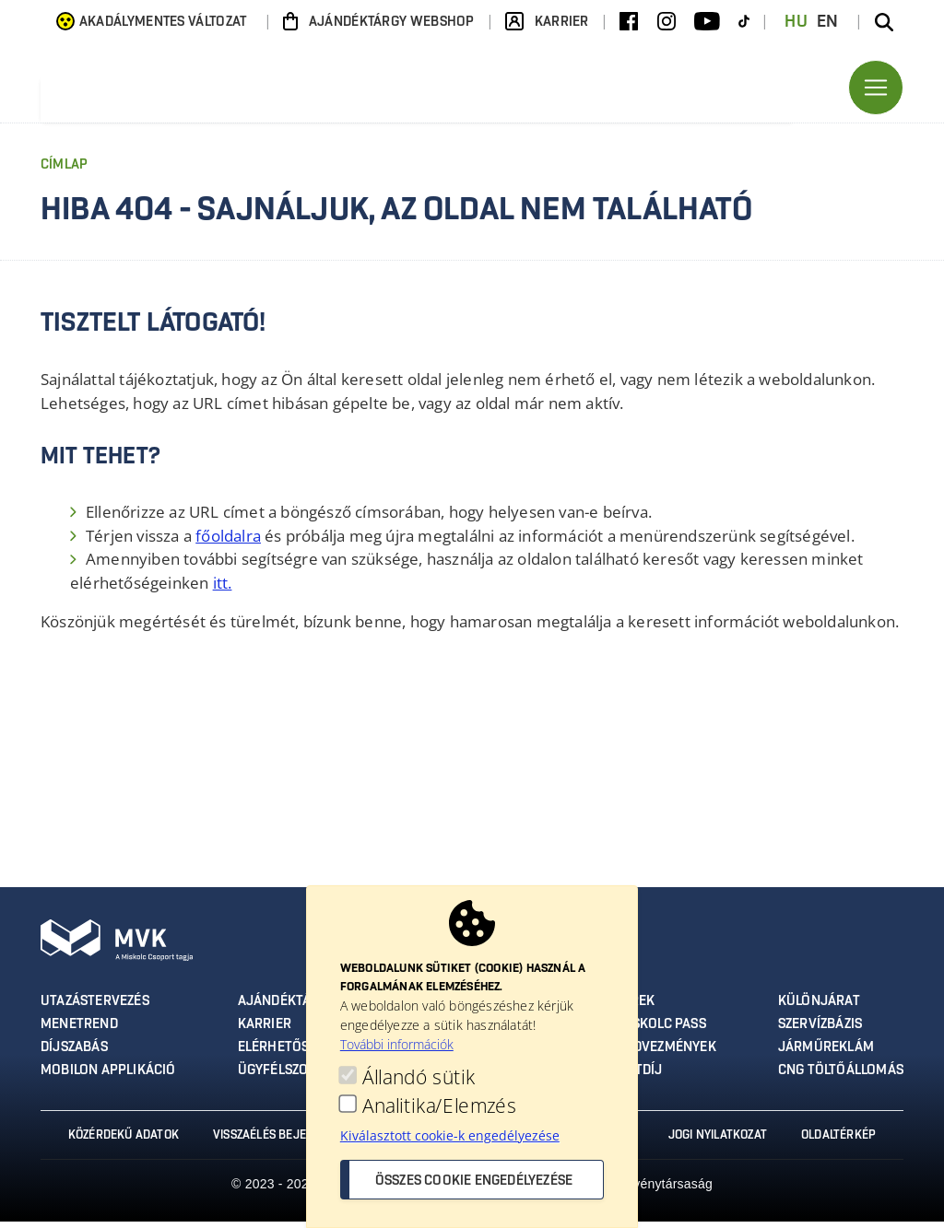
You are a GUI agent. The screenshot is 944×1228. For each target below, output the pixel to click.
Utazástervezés (94, 1008)
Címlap (64, 172)
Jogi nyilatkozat (721, 1141)
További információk (397, 1044)
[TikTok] (744, 22)
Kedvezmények (667, 1054)
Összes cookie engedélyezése (473, 1181)
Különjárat (820, 1008)
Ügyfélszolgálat (295, 1077)
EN (828, 22)
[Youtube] (707, 22)
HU (796, 22)
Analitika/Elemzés (439, 1106)
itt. (222, 590)
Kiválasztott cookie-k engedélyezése (450, 1135)
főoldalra (228, 543)
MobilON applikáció (108, 1077)
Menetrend (79, 1031)
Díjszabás (74, 1054)
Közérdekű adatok (116, 1141)
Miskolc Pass (662, 1031)
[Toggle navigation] (875, 91)
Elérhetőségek (290, 1054)
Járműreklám (827, 1054)
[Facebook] (628, 22)
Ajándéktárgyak (295, 1008)
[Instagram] (666, 22)
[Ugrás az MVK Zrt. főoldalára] (225, 91)
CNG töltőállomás (841, 1077)
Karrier (265, 1031)
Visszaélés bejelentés (275, 1141)
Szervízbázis (822, 1031)
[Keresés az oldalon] (884, 22)
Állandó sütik (418, 1077)
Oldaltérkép (845, 1141)
